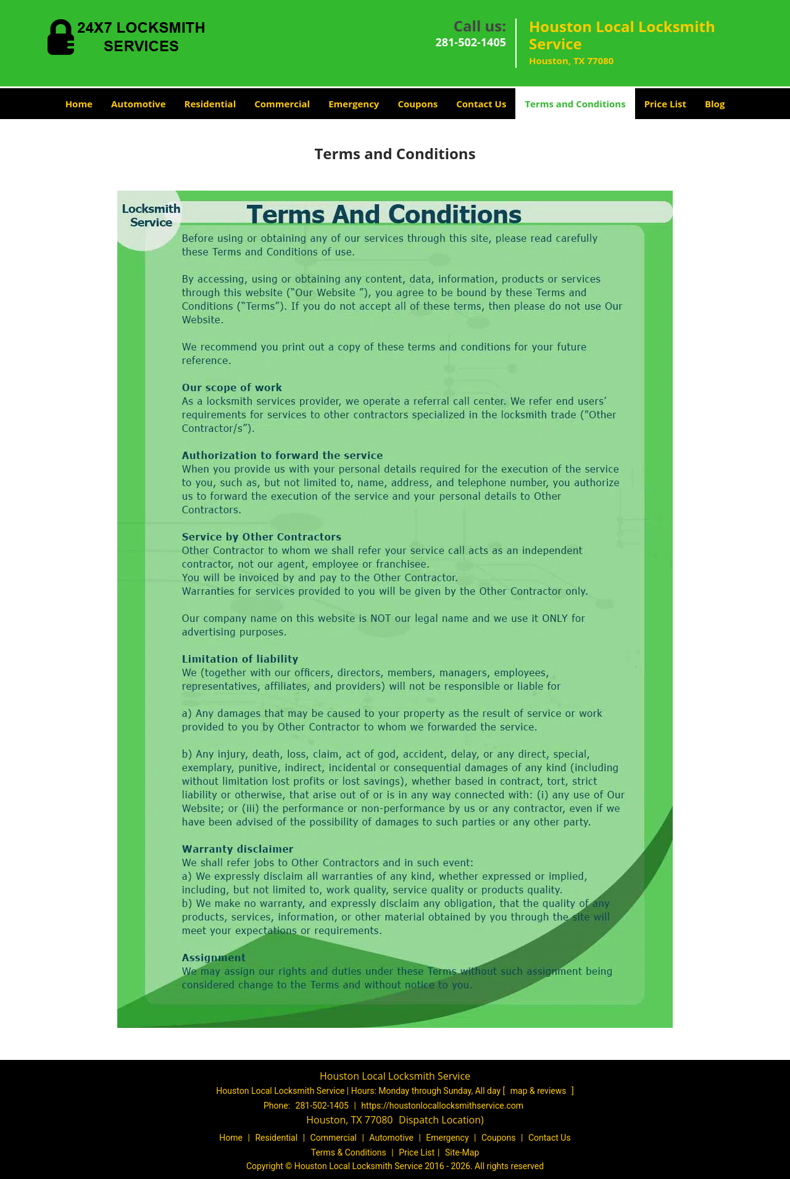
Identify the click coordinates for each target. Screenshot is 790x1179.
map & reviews (539, 1091)
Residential (210, 103)
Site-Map (462, 1152)
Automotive (138, 103)
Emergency (353, 103)
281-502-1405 (470, 42)
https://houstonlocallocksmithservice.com (442, 1106)
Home (79, 103)
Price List (665, 103)
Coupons (417, 103)
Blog (715, 103)
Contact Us (481, 103)
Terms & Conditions (348, 1152)
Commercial (282, 103)
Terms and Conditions (575, 103)
